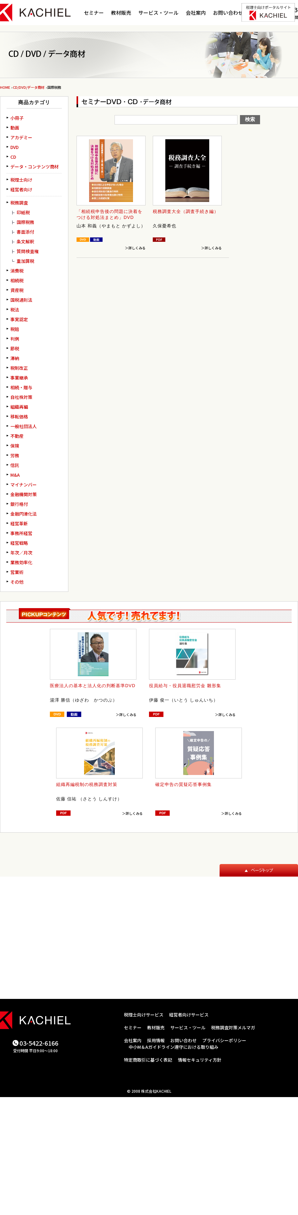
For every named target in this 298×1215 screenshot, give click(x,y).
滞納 (14, 358)
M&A (15, 475)
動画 (14, 128)
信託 (14, 465)
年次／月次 (21, 552)
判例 (14, 339)
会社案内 (196, 12)
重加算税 (25, 261)
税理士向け (21, 180)
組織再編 (19, 407)
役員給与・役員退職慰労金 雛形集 (185, 685)
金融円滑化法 (23, 514)
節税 (14, 348)
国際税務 (25, 222)
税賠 (14, 329)
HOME (5, 87)
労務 (14, 455)
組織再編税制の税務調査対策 (86, 784)
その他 (17, 582)
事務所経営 (21, 533)
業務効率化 (21, 562)
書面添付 (25, 232)
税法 (14, 309)
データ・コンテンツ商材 (34, 166)
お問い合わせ (228, 12)
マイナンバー (23, 484)
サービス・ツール (158, 12)
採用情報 (156, 1040)
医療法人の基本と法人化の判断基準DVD (93, 685)
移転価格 (19, 416)
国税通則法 (21, 300)
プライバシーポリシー (224, 1040)
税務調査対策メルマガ (233, 1027)
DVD (14, 147)
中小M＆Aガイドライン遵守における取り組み (173, 1047)
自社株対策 (21, 397)
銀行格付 (19, 504)
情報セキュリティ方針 (199, 1060)
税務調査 (19, 202)
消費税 (17, 271)
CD (13, 157)
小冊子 (17, 118)
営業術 (17, 572)
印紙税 (23, 212)
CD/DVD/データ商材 (29, 87)
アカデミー (21, 137)
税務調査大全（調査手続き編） (186, 211)
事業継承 (19, 377)
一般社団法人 (23, 426)
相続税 (17, 280)
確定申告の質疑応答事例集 (183, 784)
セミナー (94, 12)
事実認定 (19, 319)
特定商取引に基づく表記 (148, 1060)
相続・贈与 (21, 387)
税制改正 (19, 368)
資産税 (17, 290)
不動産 (17, 436)
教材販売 (121, 12)
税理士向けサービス (143, 1014)
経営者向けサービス (189, 1014)
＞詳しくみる (135, 247)
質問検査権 (28, 251)
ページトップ (259, 870)
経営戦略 (19, 543)
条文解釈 (25, 241)
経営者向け (21, 189)
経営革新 (19, 523)
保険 (14, 446)
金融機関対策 (23, 494)
